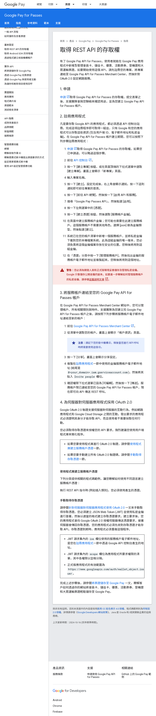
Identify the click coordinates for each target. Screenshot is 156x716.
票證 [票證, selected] (67, 4)
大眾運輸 (104, 4)
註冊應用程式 (84, 363)
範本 (46, 23)
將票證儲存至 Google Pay (108, 583)
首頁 (6, 23)
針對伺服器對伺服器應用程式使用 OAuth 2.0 (97, 507)
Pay (14, 4)
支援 (58, 23)
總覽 (39, 4)
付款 (50, 4)
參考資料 (32, 23)
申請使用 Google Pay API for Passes (101, 675)
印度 (84, 4)
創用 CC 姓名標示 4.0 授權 (110, 608)
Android (57, 700)
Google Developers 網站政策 (92, 612)
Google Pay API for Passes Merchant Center (102, 326)
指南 (126, 41)
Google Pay (85, 41)
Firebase (58, 711)
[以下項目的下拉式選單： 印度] (91, 4)
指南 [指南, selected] (18, 23)
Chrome (57, 705)
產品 (71, 41)
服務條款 (58, 674)
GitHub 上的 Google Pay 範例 (136, 675)
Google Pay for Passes (23, 15)
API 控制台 (81, 160)
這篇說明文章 (96, 279)
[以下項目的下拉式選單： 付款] (57, 4)
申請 (63, 97)
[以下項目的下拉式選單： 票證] (74, 4)
